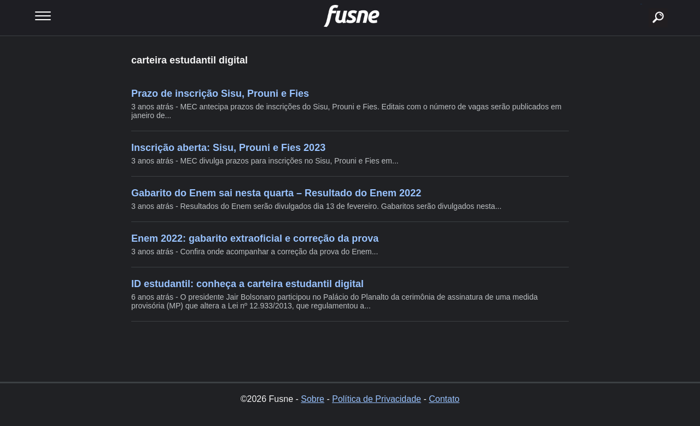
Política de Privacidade (376, 399)
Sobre (312, 399)
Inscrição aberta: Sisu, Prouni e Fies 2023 (228, 147)
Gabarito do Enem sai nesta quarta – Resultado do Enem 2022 (276, 193)
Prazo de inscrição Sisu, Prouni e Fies (220, 93)
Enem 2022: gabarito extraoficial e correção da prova (254, 238)
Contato (444, 399)
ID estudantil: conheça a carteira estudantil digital (247, 283)
